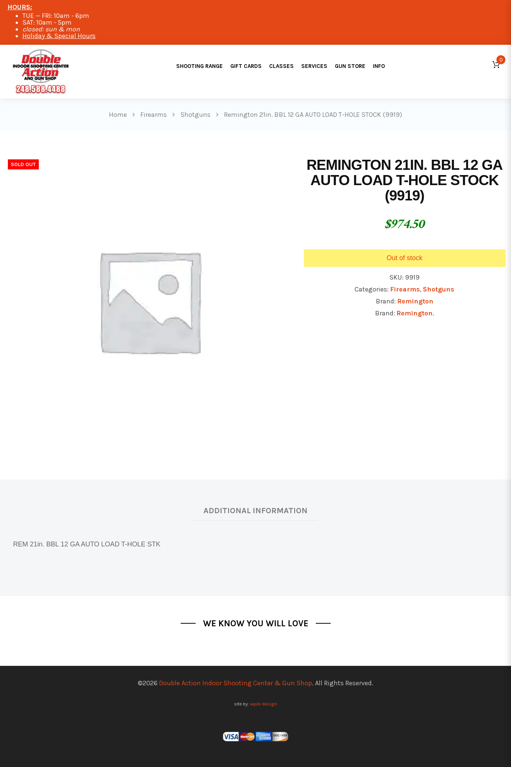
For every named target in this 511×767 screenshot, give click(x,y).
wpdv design (263, 704)
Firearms (405, 289)
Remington (415, 301)
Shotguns (438, 289)
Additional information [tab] (255, 510)
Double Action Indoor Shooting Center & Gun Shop (235, 683)
